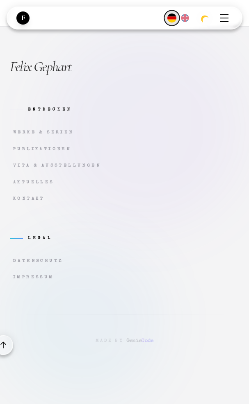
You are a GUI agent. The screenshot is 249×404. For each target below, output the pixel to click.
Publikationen (42, 149)
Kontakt (29, 198)
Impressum (33, 277)
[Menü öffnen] (224, 18)
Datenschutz (38, 261)
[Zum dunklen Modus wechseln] (204, 18)
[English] (185, 18)
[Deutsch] (171, 18)
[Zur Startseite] (23, 18)
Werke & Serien (43, 132)
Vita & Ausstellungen (57, 165)
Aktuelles (33, 182)
